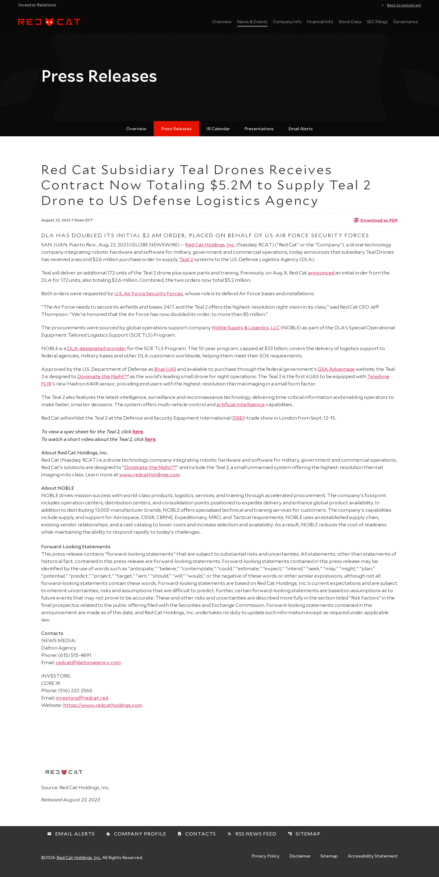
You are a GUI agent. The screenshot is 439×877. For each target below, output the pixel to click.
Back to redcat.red (404, 4)
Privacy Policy (266, 859)
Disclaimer (300, 859)
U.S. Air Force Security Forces (148, 297)
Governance (405, 21)
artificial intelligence (240, 408)
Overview (222, 21)
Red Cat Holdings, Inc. (210, 248)
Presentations (259, 132)
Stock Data (350, 21)
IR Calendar (218, 132)
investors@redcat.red (82, 701)
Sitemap (304, 837)
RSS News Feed (252, 837)
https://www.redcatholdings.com (102, 708)
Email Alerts (300, 132)
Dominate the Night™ (103, 380)
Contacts (196, 837)
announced (321, 276)
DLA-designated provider (96, 352)
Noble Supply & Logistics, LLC (246, 331)
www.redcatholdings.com (149, 478)
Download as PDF (375, 223)
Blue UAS (165, 372)
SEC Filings (377, 21)
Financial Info (320, 21)
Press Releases (176, 132)
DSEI (238, 421)
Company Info (287, 21)
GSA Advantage (336, 372)
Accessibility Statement (373, 859)
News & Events (252, 21)
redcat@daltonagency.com (88, 666)
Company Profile (136, 837)
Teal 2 (186, 263)
